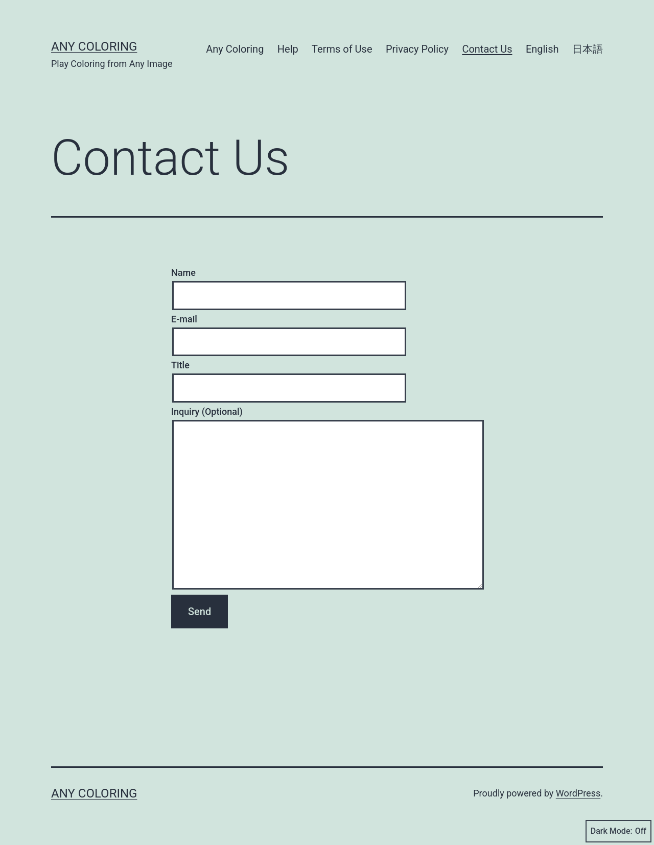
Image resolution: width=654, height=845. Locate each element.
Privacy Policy (417, 49)
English (542, 49)
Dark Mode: (618, 831)
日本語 (587, 49)
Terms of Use (342, 49)
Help (287, 49)
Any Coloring (94, 46)
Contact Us (487, 49)
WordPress (578, 793)
